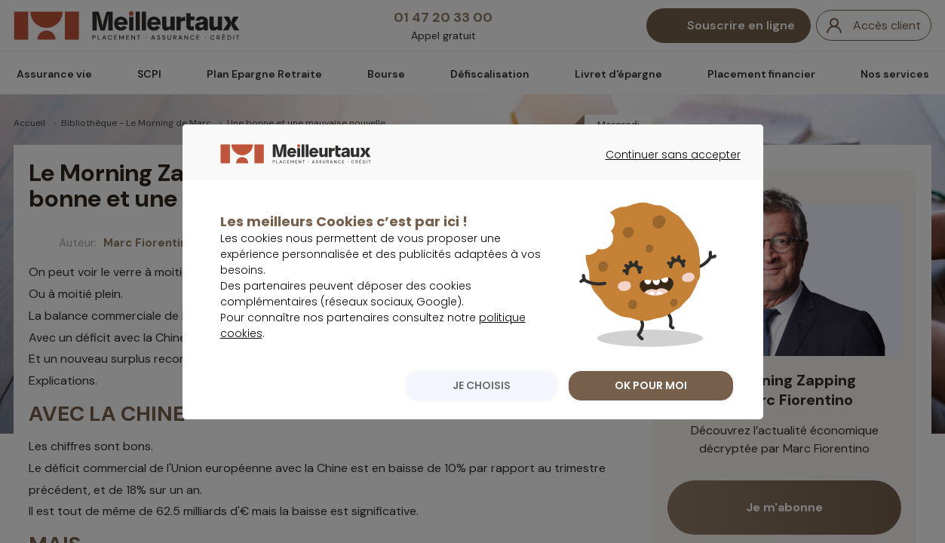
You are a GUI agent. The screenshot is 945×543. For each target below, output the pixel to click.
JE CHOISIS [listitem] (478, 416)
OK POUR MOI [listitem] (651, 416)
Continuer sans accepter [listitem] (665, 199)
